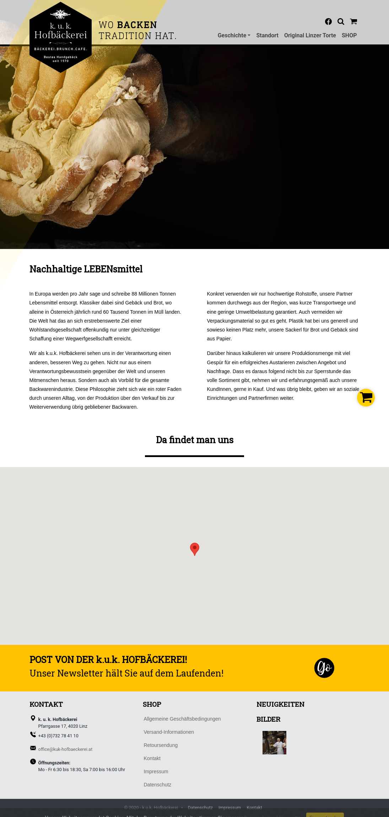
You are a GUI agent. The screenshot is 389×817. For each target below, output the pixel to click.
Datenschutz (200, 807)
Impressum (229, 807)
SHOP (349, 35)
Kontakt (254, 807)
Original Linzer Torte (310, 35)
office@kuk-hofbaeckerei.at (65, 749)
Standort (267, 35)
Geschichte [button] (232, 35)
